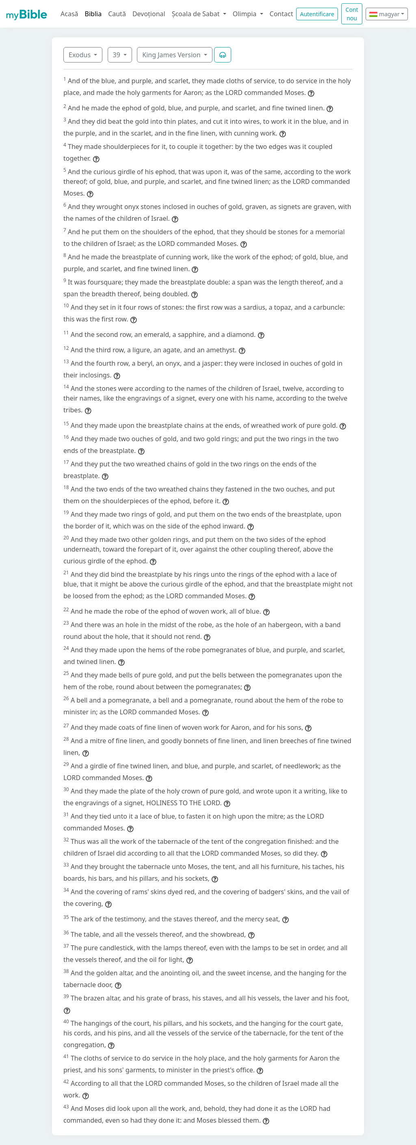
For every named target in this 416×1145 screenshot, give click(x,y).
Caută (117, 13)
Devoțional (148, 13)
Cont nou (352, 14)
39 (117, 54)
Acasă (69, 13)
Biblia (93, 13)
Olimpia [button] (245, 13)
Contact (281, 13)
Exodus (80, 54)
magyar (384, 14)
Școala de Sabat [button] (196, 13)
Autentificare (317, 14)
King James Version (172, 54)
